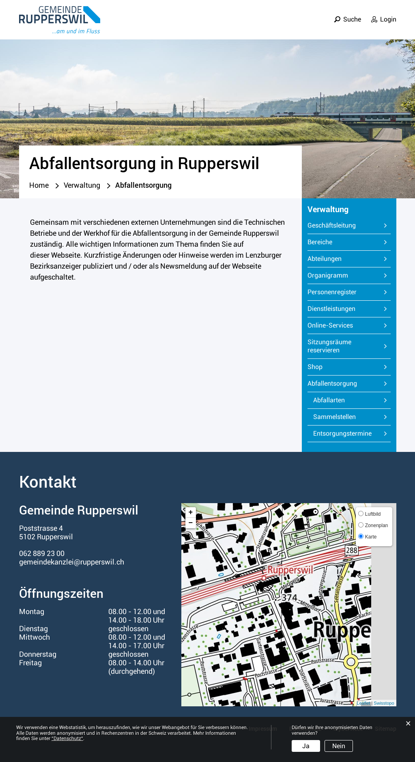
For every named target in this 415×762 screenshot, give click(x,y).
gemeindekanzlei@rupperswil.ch (71, 562)
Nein (338, 746)
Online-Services (330, 325)
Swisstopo (384, 703)
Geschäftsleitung (331, 225)
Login (388, 13)
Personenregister (332, 292)
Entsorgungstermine (342, 433)
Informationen (371, 25)
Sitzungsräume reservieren (329, 346)
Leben (243, 25)
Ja (306, 746)
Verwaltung (316, 25)
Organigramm (327, 275)
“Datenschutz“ (67, 738)
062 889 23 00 (42, 553)
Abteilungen (324, 259)
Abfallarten (329, 400)
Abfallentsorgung (349, 383)
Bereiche (319, 242)
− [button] (191, 523)
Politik (275, 25)
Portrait (208, 25)
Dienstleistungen (331, 309)
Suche (352, 13)
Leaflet (363, 703)
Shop (315, 367)
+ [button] (191, 512)
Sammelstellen (334, 417)
